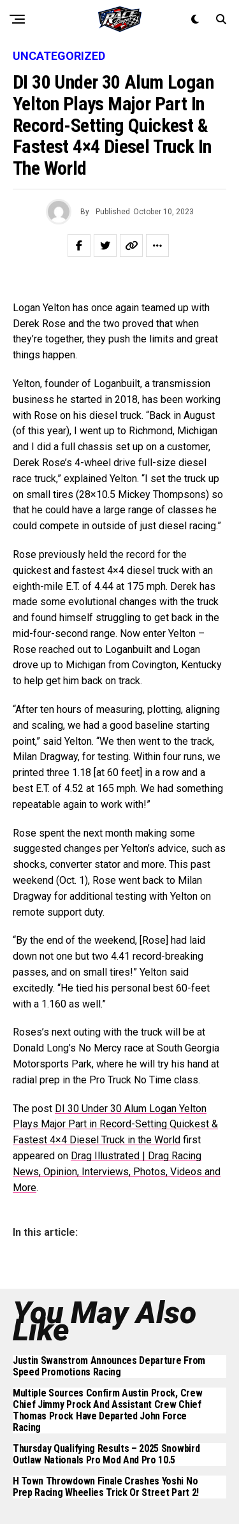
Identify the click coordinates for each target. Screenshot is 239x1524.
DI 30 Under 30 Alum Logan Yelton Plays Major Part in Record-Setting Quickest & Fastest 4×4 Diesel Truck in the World (115, 1125)
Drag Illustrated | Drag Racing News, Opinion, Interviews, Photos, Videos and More (117, 1172)
